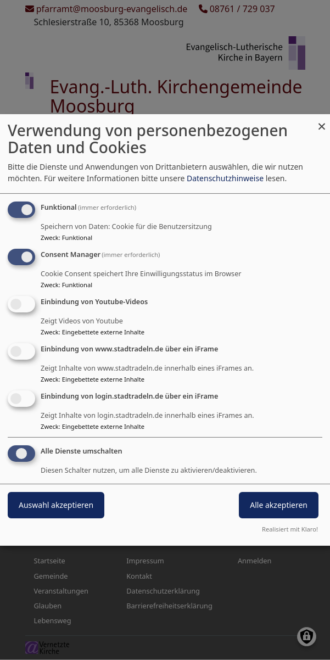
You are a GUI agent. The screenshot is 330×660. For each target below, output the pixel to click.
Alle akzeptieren (278, 505)
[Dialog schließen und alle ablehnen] (322, 121)
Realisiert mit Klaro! (290, 529)
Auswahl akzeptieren (56, 505)
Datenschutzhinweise (225, 178)
